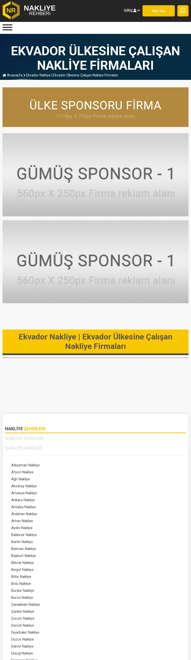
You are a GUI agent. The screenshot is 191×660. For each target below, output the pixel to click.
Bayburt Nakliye (110, 507)
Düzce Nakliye (109, 549)
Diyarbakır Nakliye (25, 549)
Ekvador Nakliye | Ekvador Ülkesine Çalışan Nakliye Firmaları (70, 75)
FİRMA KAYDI (92, 632)
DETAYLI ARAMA (163, 632)
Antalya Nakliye (23, 486)
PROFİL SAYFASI (126, 632)
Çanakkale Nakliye (25, 535)
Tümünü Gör (108, 597)
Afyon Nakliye (109, 465)
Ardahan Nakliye (111, 486)
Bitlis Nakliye (21, 521)
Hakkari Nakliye (23, 583)
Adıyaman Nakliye (25, 465)
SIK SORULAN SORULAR (26, 637)
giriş (132, 10)
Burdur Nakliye (22, 528)
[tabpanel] (95, 532)
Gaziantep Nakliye (112, 569)
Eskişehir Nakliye (24, 569)
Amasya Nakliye (24, 479)
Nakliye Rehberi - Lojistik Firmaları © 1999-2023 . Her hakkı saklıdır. (95, 651)
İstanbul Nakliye (24, 597)
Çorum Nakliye (23, 542)
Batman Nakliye (23, 507)
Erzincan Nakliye (24, 562)
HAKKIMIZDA (36, 632)
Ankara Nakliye (110, 479)
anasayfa (12, 75)
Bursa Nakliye (109, 528)
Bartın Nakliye (109, 500)
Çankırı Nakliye (110, 535)
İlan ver (159, 11)
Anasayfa (12, 632)
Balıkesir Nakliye (24, 500)
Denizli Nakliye (109, 542)
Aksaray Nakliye (111, 472)
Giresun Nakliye (23, 576)
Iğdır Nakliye (21, 590)
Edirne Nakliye (22, 555)
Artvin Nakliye (22, 493)
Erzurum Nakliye (111, 562)
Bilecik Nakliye (22, 514)
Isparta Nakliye (110, 590)
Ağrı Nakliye (20, 472)
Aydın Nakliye (109, 493)
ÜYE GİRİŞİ (64, 632)
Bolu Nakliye (108, 521)
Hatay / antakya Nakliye (117, 583)
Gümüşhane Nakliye (114, 576)
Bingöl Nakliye (109, 514)
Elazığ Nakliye (109, 555)
